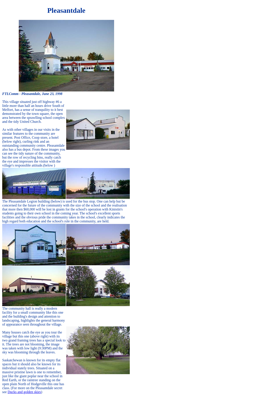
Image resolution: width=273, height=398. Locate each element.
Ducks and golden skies (24, 392)
